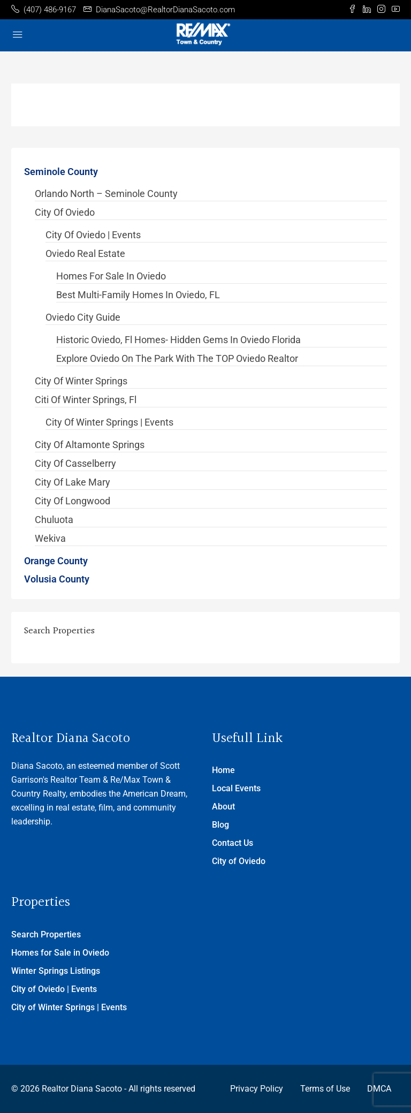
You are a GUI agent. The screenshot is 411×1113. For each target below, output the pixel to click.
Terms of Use (325, 1089)
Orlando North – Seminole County (106, 193)
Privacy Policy (256, 1089)
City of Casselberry (75, 463)
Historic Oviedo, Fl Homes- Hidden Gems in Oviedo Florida (178, 339)
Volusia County (56, 579)
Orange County (56, 560)
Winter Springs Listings (55, 971)
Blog (220, 825)
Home (223, 770)
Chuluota (54, 519)
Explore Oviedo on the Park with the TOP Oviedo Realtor (177, 358)
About (223, 806)
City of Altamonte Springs (89, 444)
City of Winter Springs (81, 381)
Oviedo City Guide (82, 317)
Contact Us (232, 843)
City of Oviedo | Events (93, 234)
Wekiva (50, 538)
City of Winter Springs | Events (109, 422)
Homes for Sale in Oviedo (111, 276)
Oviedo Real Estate (85, 253)
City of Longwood (72, 500)
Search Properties (46, 934)
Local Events (236, 788)
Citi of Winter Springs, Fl (85, 399)
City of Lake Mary (72, 482)
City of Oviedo (65, 212)
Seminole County (61, 171)
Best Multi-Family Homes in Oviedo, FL (138, 294)
